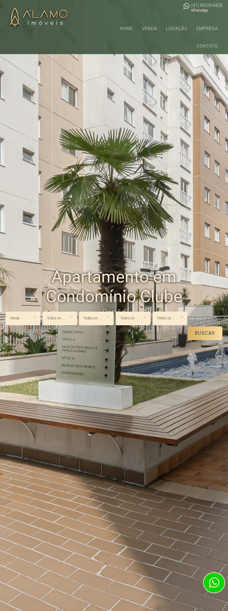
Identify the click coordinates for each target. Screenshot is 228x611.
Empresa (207, 28)
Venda (149, 28)
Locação (177, 28)
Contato (207, 46)
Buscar (205, 333)
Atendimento (214, 582)
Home (126, 28)
